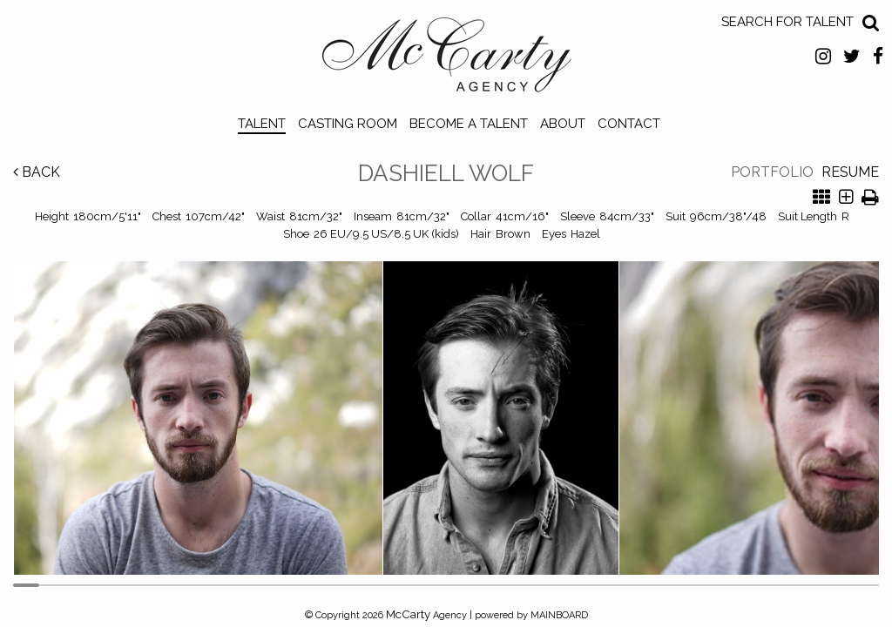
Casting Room (347, 123)
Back (36, 172)
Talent (262, 123)
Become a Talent (468, 123)
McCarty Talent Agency (446, 59)
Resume (850, 172)
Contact (629, 123)
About (562, 123)
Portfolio (772, 172)
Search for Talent (787, 22)
